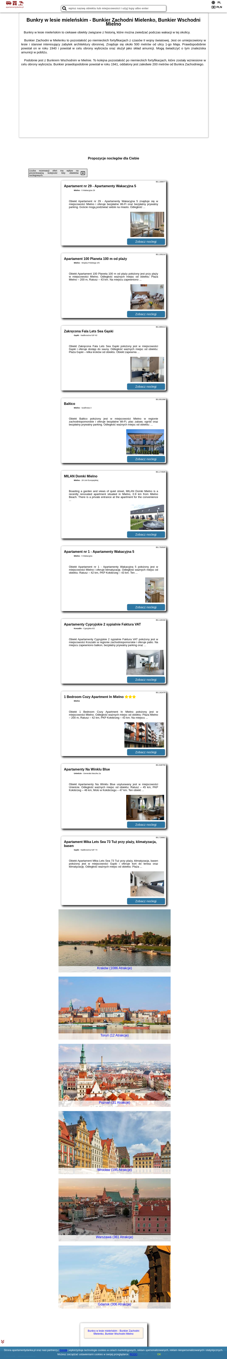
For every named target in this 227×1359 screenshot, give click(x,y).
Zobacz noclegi (146, 241)
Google (63, 1350)
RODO (133, 1354)
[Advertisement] (113, 101)
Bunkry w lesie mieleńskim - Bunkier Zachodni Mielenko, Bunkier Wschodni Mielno (113, 1332)
